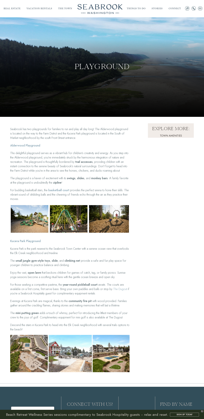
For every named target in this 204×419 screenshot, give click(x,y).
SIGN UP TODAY (184, 414)
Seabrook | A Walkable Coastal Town (100, 9)
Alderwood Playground (25, 145)
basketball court (58, 190)
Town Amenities (171, 136)
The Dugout (120, 289)
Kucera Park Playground (25, 241)
